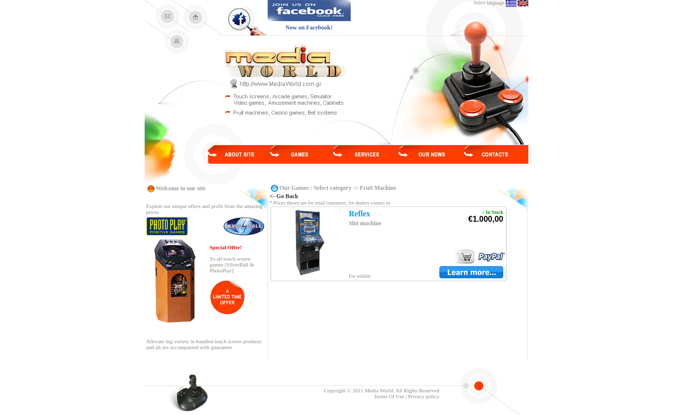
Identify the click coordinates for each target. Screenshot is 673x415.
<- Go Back (284, 196)
